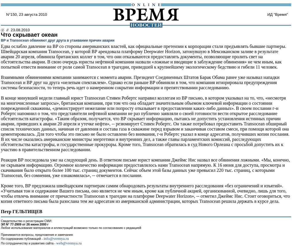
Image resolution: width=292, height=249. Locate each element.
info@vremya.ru (56, 238)
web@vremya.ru (69, 243)
